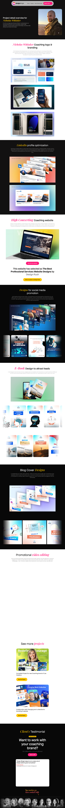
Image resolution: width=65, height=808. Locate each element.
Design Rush (32, 274)
